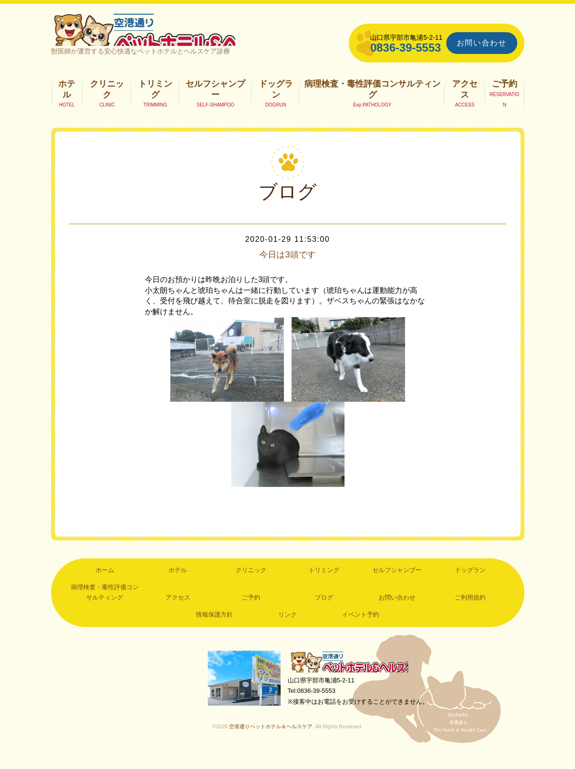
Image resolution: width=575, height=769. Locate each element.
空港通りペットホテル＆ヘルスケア (354, 676)
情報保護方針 (214, 627)
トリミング (155, 102)
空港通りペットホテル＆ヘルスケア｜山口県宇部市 (177, 35)
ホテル (66, 102)
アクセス (465, 102)
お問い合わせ (482, 43)
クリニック (107, 102)
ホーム (105, 583)
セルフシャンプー (215, 102)
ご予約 (504, 97)
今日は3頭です (287, 268)
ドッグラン (276, 102)
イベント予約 (360, 627)
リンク (287, 627)
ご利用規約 (470, 610)
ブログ (324, 610)
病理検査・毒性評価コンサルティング (372, 102)
